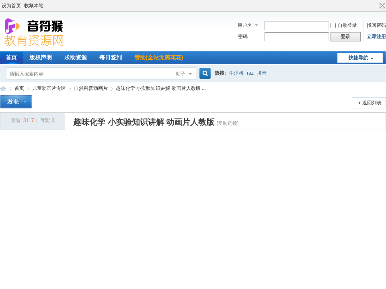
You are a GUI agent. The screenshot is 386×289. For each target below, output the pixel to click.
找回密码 (376, 25)
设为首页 (11, 5)
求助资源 (75, 57)
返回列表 (372, 103)
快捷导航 (358, 58)
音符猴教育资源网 (3, 88)
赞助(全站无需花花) (158, 57)
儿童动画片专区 (49, 88)
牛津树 (236, 73)
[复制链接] (228, 123)
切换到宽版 (381, 5)
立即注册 (376, 36)
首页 (19, 88)
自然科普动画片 (91, 88)
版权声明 (40, 57)
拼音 (262, 73)
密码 (243, 36)
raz (250, 73)
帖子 (180, 74)
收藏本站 (33, 5)
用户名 (245, 25)
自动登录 (344, 25)
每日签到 (110, 57)
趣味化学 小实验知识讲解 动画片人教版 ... (161, 88)
